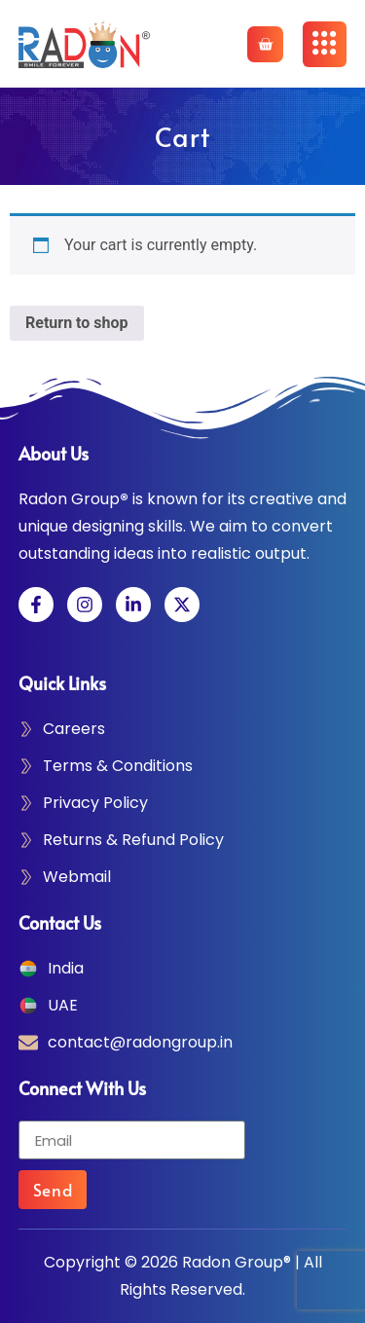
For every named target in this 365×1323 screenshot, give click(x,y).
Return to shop (76, 322)
